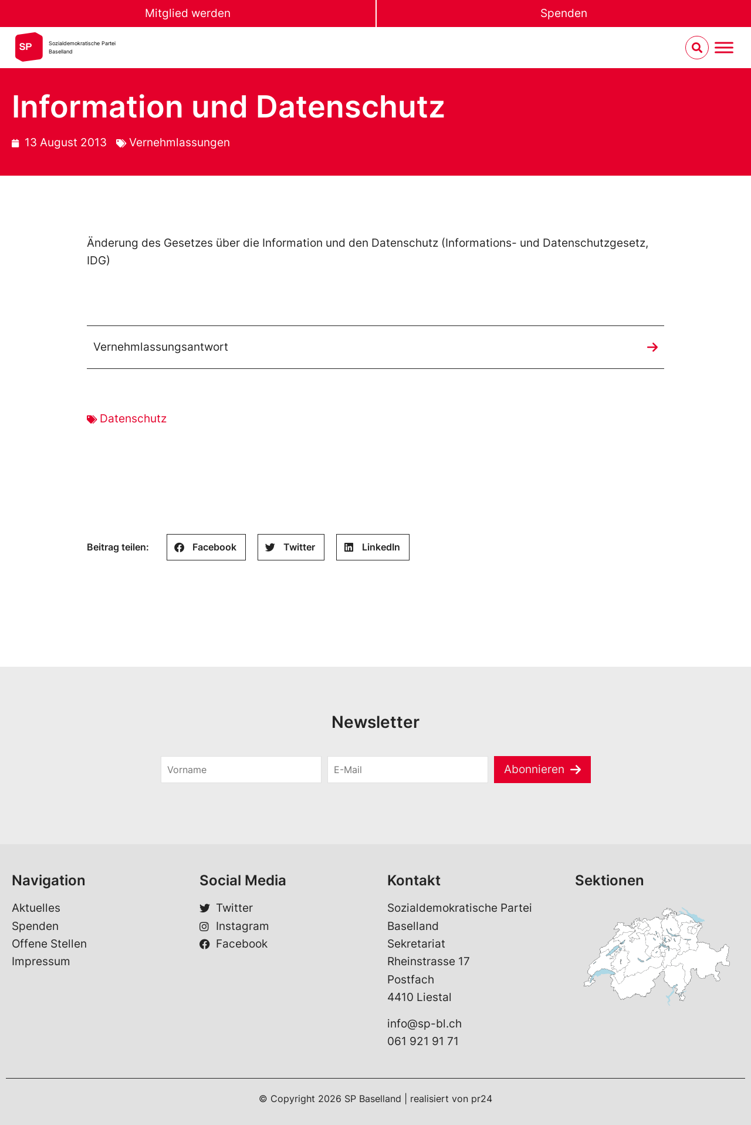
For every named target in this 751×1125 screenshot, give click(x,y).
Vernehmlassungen (179, 142)
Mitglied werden (188, 13)
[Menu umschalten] (724, 47)
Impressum (41, 961)
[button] (206, 547)
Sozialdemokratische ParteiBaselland (82, 47)
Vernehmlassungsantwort (160, 347)
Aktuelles (36, 908)
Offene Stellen (49, 944)
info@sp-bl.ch (424, 1023)
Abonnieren (534, 769)
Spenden (563, 13)
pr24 (481, 1098)
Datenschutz (133, 418)
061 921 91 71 (423, 1041)
